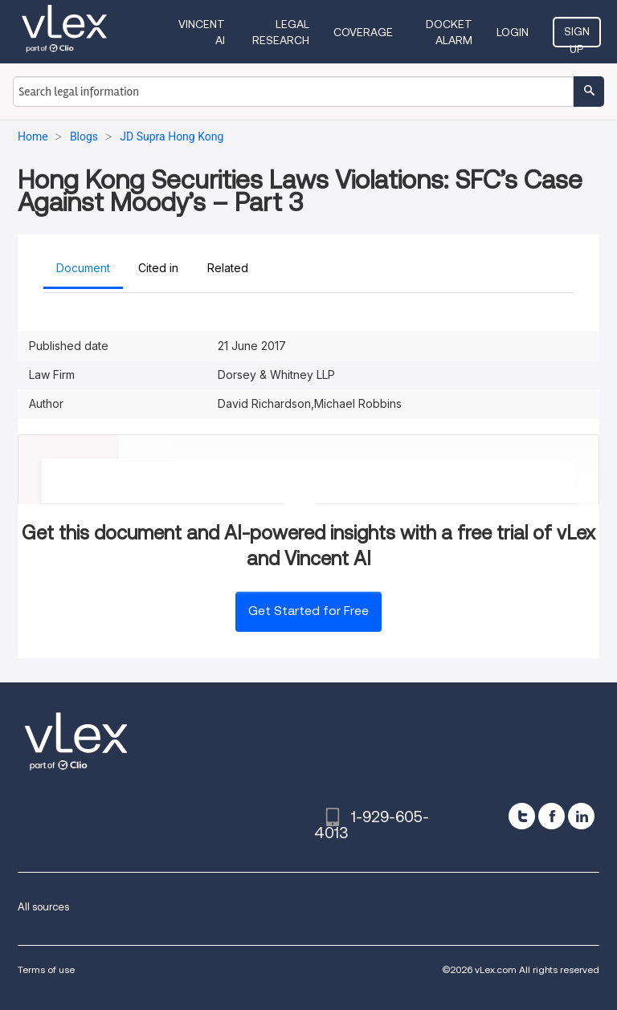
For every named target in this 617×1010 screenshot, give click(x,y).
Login (512, 32)
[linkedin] (581, 816)
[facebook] (551, 816)
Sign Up (577, 36)
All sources (43, 907)
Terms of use (46, 969)
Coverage (363, 32)
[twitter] (522, 816)
